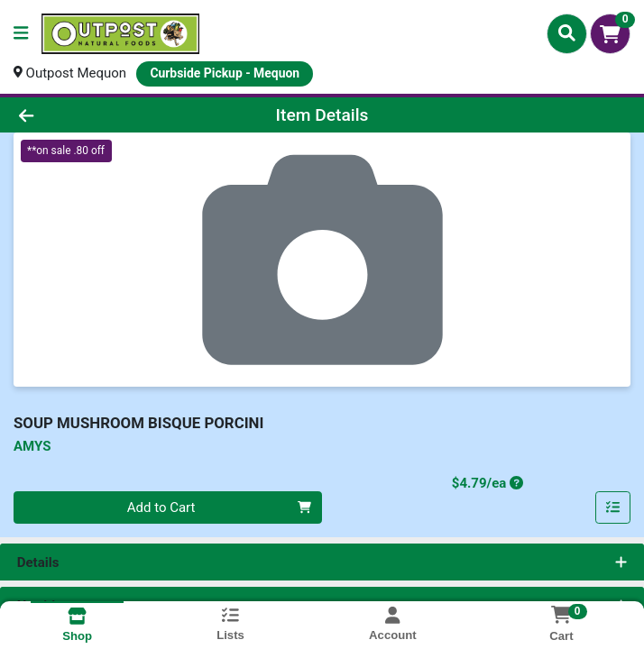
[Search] (566, 33)
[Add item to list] (613, 507)
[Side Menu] (21, 34)
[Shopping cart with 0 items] (610, 34)
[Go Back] (91, 115)
